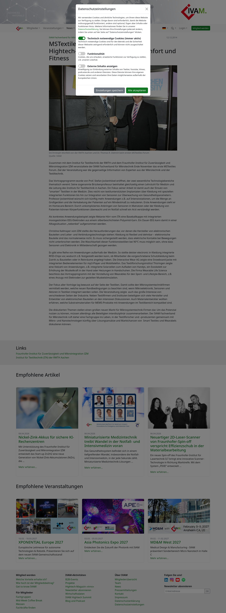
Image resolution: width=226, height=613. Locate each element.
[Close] (146, 9)
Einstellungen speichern (109, 90)
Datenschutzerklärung (88, 29)
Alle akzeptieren (137, 90)
